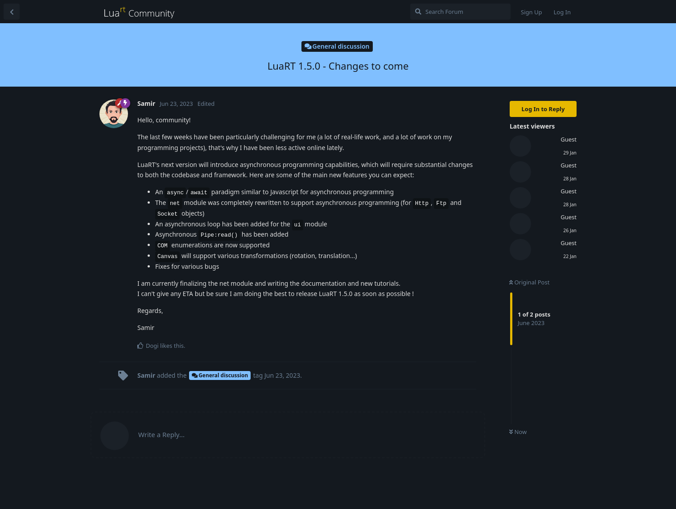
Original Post (529, 282)
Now (518, 432)
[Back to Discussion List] (12, 12)
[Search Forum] (460, 12)
